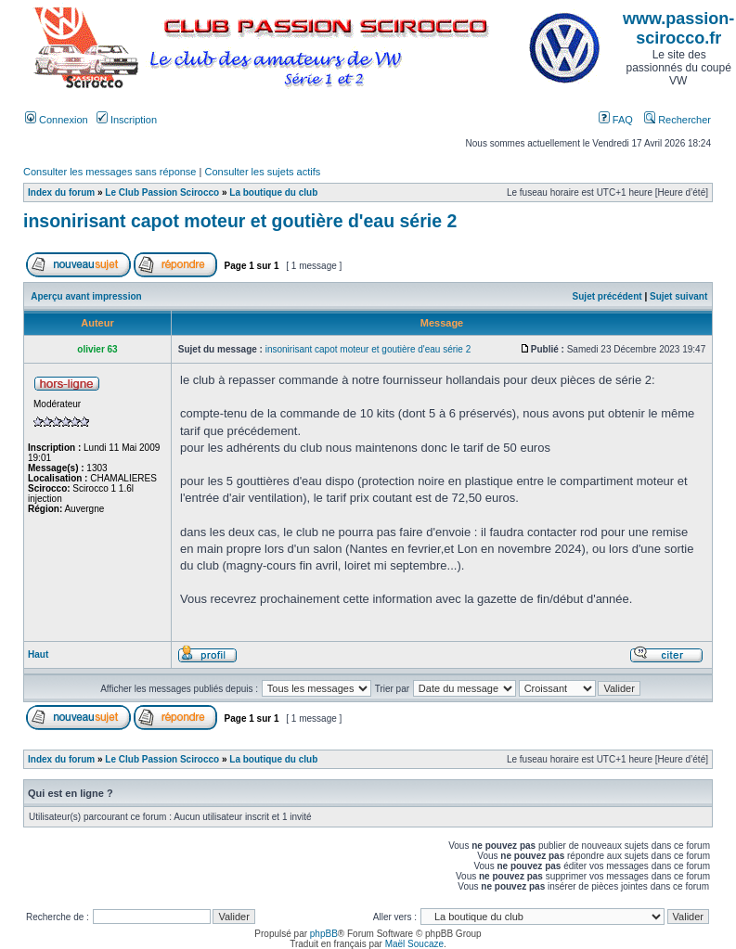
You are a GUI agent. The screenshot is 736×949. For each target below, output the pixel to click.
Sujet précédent (607, 296)
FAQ (616, 119)
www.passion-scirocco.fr (678, 28)
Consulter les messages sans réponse (109, 171)
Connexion (56, 119)
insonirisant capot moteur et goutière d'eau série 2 (240, 221)
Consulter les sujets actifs (262, 171)
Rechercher (677, 119)
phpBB (324, 934)
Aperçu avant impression (86, 296)
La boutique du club (273, 192)
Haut (38, 654)
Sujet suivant (678, 296)
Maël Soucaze (414, 944)
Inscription (127, 119)
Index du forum (61, 192)
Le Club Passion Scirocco (162, 192)
